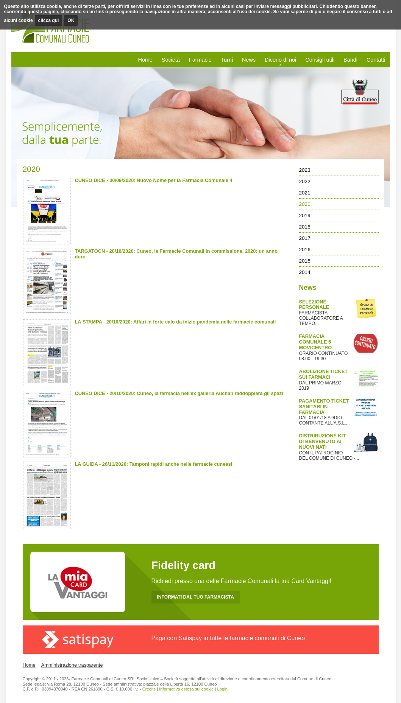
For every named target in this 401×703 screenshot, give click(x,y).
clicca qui (48, 20)
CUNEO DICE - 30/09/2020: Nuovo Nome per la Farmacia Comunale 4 (153, 180)
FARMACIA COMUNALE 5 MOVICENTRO (315, 341)
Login (222, 689)
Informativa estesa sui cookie (186, 689)
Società (171, 60)
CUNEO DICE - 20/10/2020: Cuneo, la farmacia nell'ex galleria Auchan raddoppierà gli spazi (179, 393)
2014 (305, 272)
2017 (305, 238)
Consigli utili (319, 60)
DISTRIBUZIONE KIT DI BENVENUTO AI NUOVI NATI (322, 441)
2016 (305, 249)
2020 (305, 204)
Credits (149, 689)
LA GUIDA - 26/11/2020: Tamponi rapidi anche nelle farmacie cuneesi (153, 464)
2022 (305, 181)
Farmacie (200, 60)
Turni (227, 60)
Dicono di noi (280, 60)
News (249, 60)
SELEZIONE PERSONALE (314, 304)
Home (145, 60)
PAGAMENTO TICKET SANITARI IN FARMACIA (324, 406)
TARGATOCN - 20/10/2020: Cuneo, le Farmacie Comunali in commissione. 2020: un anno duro (176, 254)
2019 (305, 215)
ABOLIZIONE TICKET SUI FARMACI (323, 374)
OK (70, 20)
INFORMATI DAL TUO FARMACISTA (195, 597)
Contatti (376, 60)
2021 (305, 193)
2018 (305, 227)
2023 (305, 170)
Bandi (350, 60)
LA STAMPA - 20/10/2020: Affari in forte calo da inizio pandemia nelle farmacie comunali (175, 322)
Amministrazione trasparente (72, 665)
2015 (305, 261)
